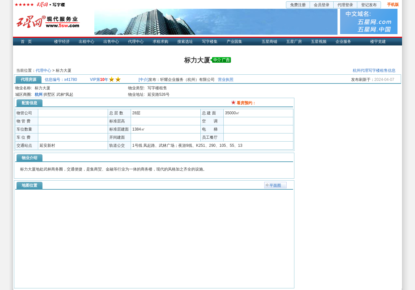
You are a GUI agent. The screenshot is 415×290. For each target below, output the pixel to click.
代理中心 (136, 41)
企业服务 (343, 41)
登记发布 (369, 5)
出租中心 (86, 41)
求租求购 (160, 41)
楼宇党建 (378, 41)
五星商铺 (269, 41)
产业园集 (234, 41)
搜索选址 (185, 41)
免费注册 (298, 5)
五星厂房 (294, 41)
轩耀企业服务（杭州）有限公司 (187, 79)
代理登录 (345, 5)
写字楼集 (210, 41)
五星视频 (318, 41)
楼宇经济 (62, 41)
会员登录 (321, 5)
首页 (28, 41)
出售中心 (111, 41)
